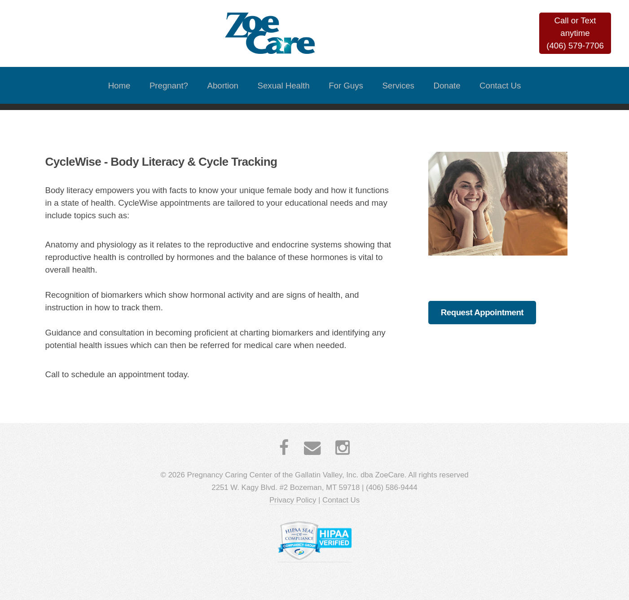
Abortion (223, 85)
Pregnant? (169, 85)
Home (119, 85)
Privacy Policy (292, 500)
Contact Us (500, 85)
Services (398, 85)
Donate (446, 85)
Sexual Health (284, 85)
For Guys (346, 85)
